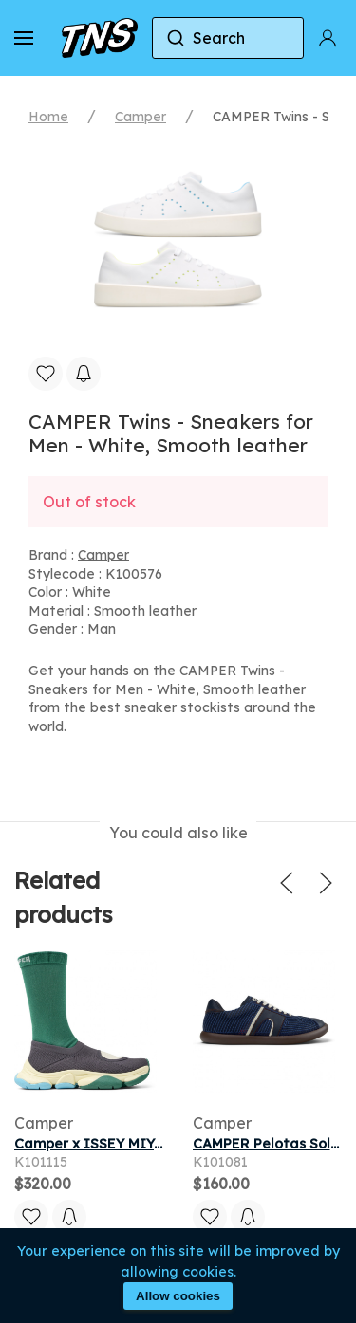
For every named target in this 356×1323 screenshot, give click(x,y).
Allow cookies (178, 1296)
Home (48, 116)
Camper (140, 116)
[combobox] (228, 38)
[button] (23, 38)
